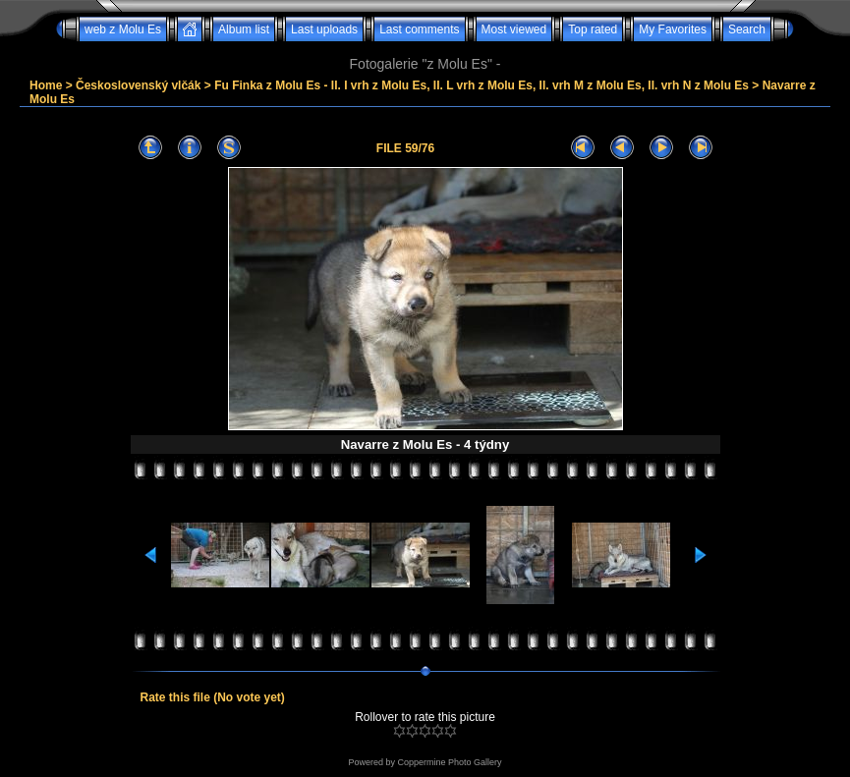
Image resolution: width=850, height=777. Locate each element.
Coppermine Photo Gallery (449, 762)
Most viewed (514, 29)
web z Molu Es (123, 29)
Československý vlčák (138, 85)
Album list (243, 29)
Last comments (419, 29)
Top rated (592, 29)
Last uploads (324, 29)
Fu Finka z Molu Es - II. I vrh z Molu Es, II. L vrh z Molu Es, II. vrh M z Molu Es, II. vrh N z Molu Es (481, 85)
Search (746, 29)
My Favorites (673, 29)
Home (45, 85)
